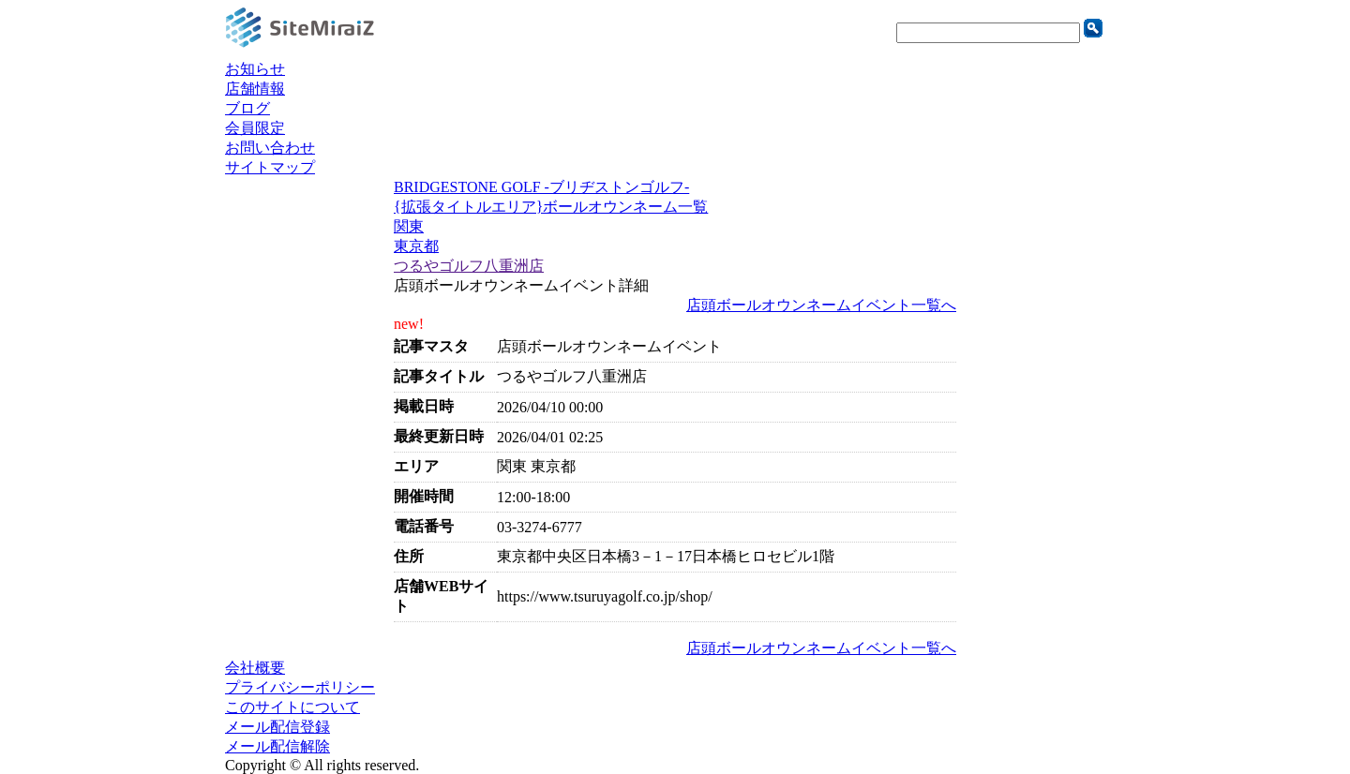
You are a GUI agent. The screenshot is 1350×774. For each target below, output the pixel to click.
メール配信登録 (277, 727)
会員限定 (255, 128)
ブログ (247, 108)
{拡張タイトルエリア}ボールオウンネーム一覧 (551, 207)
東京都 (416, 246)
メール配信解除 (277, 746)
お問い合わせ (270, 148)
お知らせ (255, 69)
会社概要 (255, 668)
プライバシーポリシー (300, 687)
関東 (409, 226)
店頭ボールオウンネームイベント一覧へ (821, 305)
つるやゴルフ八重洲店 (469, 266)
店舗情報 (255, 89)
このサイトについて (292, 707)
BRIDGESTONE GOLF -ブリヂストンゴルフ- (541, 187)
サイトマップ (270, 167)
